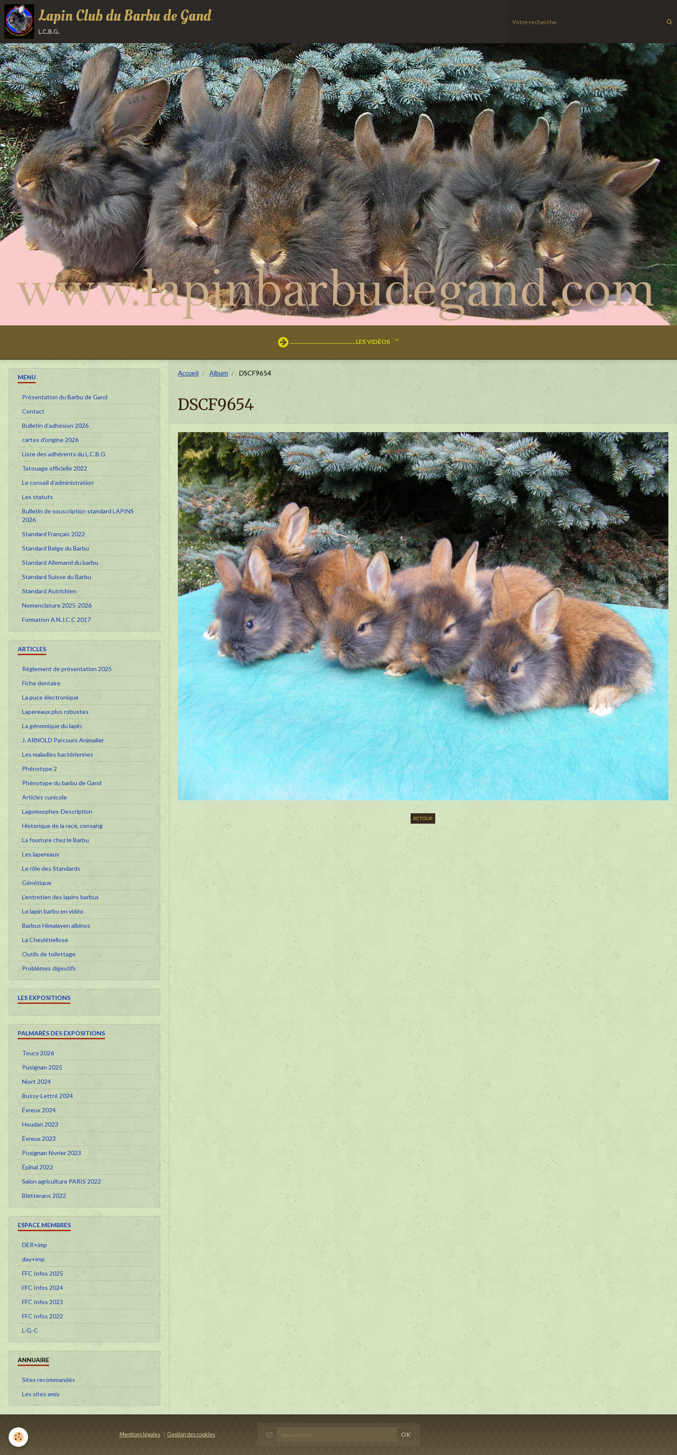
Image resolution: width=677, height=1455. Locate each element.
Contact (33, 411)
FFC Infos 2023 (42, 1301)
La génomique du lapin (52, 725)
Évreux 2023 (39, 1138)
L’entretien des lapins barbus (60, 897)
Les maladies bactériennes (57, 754)
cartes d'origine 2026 (50, 439)
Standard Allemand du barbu (60, 562)
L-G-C (30, 1330)
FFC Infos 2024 (42, 1287)
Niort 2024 (36, 1081)
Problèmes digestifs (49, 968)
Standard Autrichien (49, 591)
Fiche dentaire (41, 683)
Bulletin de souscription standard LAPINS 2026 (78, 515)
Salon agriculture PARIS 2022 (61, 1181)
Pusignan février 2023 (51, 1152)
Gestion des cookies (191, 1434)
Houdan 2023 (40, 1124)
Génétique (36, 882)
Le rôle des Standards (51, 868)
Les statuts (37, 496)
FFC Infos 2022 (42, 1316)
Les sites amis (41, 1394)
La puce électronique (50, 697)
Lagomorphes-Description (57, 811)
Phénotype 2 (39, 768)
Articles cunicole (44, 797)
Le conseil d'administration (58, 482)
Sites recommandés (48, 1379)
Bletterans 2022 (44, 1195)
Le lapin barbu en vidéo (52, 911)
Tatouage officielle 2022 (54, 468)
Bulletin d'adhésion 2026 (55, 425)
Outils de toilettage (49, 954)
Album (218, 373)
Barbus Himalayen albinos (56, 925)
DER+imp (34, 1244)
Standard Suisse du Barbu (56, 576)
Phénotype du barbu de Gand (61, 782)
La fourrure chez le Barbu (55, 840)
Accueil (188, 373)
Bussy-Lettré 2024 (47, 1095)
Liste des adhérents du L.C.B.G (63, 454)
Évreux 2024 (39, 1110)
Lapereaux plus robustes (55, 711)
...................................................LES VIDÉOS (334, 342)
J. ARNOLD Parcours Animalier (63, 740)
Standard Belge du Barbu (55, 548)
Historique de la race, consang (62, 825)
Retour (423, 818)
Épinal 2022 (37, 1167)
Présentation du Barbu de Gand (65, 397)
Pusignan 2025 (42, 1067)
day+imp (33, 1259)
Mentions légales (140, 1434)
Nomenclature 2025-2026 (57, 605)
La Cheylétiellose (45, 939)
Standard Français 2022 (53, 534)
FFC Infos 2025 (42, 1273)
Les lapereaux (40, 854)
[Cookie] (18, 1437)
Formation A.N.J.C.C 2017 (56, 619)
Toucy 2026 (38, 1053)
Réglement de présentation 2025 (67, 668)
